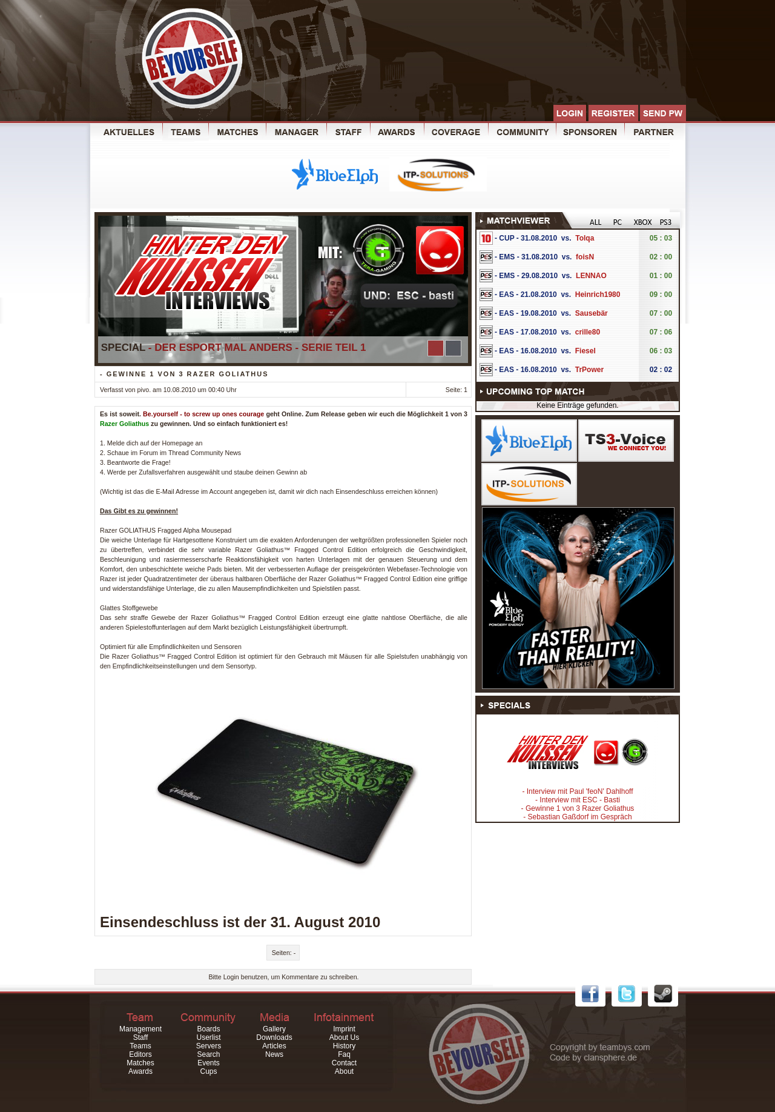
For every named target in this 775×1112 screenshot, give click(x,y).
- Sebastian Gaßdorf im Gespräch (577, 817)
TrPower (589, 369)
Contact (344, 1063)
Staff (140, 1037)
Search (208, 1054)
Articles (274, 1046)
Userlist (208, 1037)
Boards (208, 1029)
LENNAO (591, 275)
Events (208, 1063)
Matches (140, 1063)
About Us (344, 1037)
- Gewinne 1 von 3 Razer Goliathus (578, 808)
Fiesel (585, 351)
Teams (140, 1046)
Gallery (274, 1029)
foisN (585, 257)
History (344, 1046)
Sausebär (591, 313)
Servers (208, 1046)
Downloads (274, 1037)
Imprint (344, 1029)
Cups (208, 1071)
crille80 (587, 332)
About (344, 1071)
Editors (140, 1054)
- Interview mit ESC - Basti (577, 800)
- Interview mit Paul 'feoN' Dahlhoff (577, 791)
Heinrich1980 (598, 294)
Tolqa (584, 238)
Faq (344, 1054)
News (274, 1054)
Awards (140, 1071)
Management (140, 1029)
